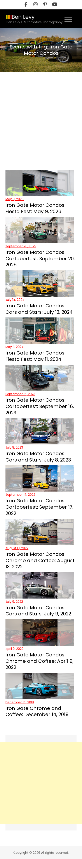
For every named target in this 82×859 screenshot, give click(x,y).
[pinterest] (45, 4)
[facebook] (25, 4)
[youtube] (54, 4)
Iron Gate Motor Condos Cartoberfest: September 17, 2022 (39, 507)
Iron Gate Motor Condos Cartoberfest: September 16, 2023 (39, 406)
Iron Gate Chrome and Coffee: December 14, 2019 (36, 711)
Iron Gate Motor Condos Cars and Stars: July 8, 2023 (38, 456)
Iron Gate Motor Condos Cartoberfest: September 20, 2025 (40, 258)
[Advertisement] (41, 115)
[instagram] (35, 4)
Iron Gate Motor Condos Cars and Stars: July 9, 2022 (38, 610)
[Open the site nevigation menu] (68, 19)
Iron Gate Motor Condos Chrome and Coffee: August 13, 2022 (40, 560)
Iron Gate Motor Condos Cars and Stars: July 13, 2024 (39, 308)
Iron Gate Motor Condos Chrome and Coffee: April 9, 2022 (39, 661)
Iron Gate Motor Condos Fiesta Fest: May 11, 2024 (34, 356)
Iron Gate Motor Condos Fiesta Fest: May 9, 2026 (34, 208)
